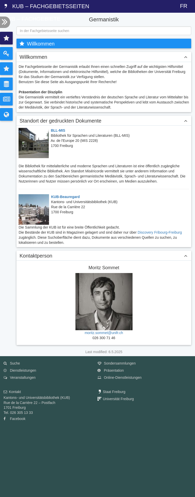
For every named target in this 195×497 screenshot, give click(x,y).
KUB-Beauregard (65, 197)
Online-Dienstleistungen (120, 377)
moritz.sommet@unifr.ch (104, 333)
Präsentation (111, 370)
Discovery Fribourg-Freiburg (160, 232)
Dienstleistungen (20, 370)
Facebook (14, 419)
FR (183, 6)
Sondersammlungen (117, 363)
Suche (12, 363)
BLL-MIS (58, 130)
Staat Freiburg (111, 392)
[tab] (6, 38)
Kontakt (12, 392)
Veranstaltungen (20, 377)
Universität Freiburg (116, 399)
